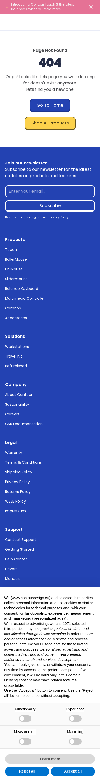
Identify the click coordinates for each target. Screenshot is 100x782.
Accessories (16, 317)
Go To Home (50, 105)
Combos (13, 308)
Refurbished (16, 366)
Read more (52, 9)
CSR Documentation (24, 424)
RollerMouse (16, 259)
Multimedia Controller (25, 298)
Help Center (16, 559)
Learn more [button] (50, 759)
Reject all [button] (27, 771)
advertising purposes (21, 649)
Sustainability (17, 404)
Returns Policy (18, 491)
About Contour (18, 394)
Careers (12, 414)
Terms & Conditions (23, 462)
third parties (13, 628)
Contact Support (20, 539)
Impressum (15, 511)
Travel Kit (13, 356)
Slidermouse (16, 279)
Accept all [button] (73, 771)
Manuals (12, 578)
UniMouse (14, 269)
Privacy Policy (17, 481)
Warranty (13, 452)
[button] (89, 22)
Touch (11, 249)
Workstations (17, 346)
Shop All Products (50, 123)
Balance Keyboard (21, 288)
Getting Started (19, 549)
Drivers (11, 569)
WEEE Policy (15, 501)
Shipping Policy (18, 472)
